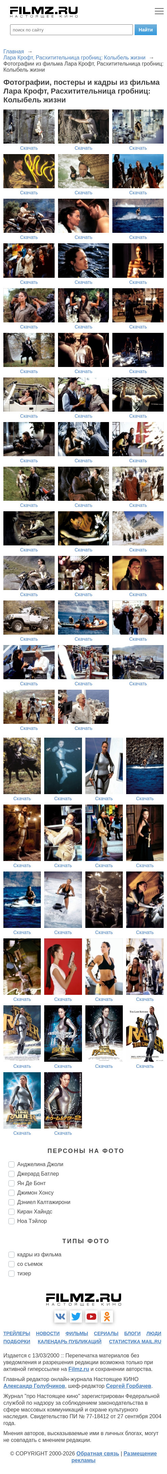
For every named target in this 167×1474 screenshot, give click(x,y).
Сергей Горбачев (128, 1386)
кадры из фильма (39, 1254)
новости (48, 1333)
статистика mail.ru (135, 1341)
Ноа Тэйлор (32, 1221)
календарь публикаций (70, 1341)
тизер (24, 1273)
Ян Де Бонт (31, 1183)
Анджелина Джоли (40, 1164)
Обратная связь (97, 1453)
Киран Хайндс (34, 1211)
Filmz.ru (78, 1369)
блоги (132, 1333)
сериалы (106, 1333)
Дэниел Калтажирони (44, 1202)
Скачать (29, 148)
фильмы (76, 1333)
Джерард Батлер (38, 1174)
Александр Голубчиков (34, 1386)
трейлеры (16, 1333)
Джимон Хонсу (35, 1193)
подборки (16, 1341)
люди (153, 1333)
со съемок (30, 1264)
